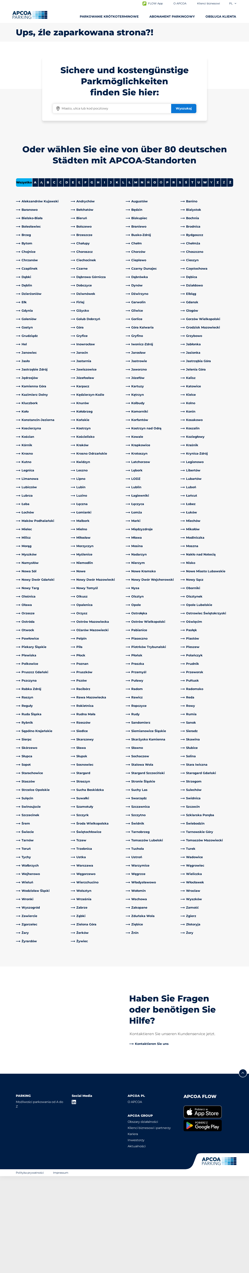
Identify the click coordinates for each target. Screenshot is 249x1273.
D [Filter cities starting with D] (66, 279)
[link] (42, 298)
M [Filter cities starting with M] (135, 279)
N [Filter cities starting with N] (142, 279)
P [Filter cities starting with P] (167, 279)
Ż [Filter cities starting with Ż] (230, 279)
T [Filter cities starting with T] (192, 279)
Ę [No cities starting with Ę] (79, 279)
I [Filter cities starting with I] (104, 279)
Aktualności (137, 1243)
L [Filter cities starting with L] (123, 279)
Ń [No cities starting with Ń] (148, 279)
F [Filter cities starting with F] (85, 279)
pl (233, 3)
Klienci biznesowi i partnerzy (149, 1225)
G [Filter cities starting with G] (92, 279)
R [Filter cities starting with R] (173, 279)
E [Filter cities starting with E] (73, 279)
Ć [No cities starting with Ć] (60, 279)
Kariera (133, 1231)
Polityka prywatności (30, 1269)
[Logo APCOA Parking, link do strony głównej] (29, 15)
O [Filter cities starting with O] (154, 279)
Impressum (60, 1269)
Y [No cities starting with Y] (211, 279)
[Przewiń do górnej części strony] (243, 1170)
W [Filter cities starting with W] (205, 279)
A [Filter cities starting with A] (35, 279)
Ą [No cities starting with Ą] (41, 279)
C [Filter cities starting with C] (54, 279)
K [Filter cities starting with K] (117, 279)
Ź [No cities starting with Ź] (224, 279)
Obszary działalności (143, 1218)
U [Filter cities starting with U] (198, 279)
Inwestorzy (136, 1237)
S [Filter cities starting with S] (180, 279)
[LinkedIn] (74, 1199)
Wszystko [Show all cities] (24, 279)
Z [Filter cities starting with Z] (218, 279)
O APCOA (135, 1199)
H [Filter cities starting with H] (98, 279)
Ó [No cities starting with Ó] (161, 279)
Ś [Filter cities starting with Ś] (186, 279)
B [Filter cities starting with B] (48, 279)
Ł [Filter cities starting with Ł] (130, 279)
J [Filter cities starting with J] (111, 279)
